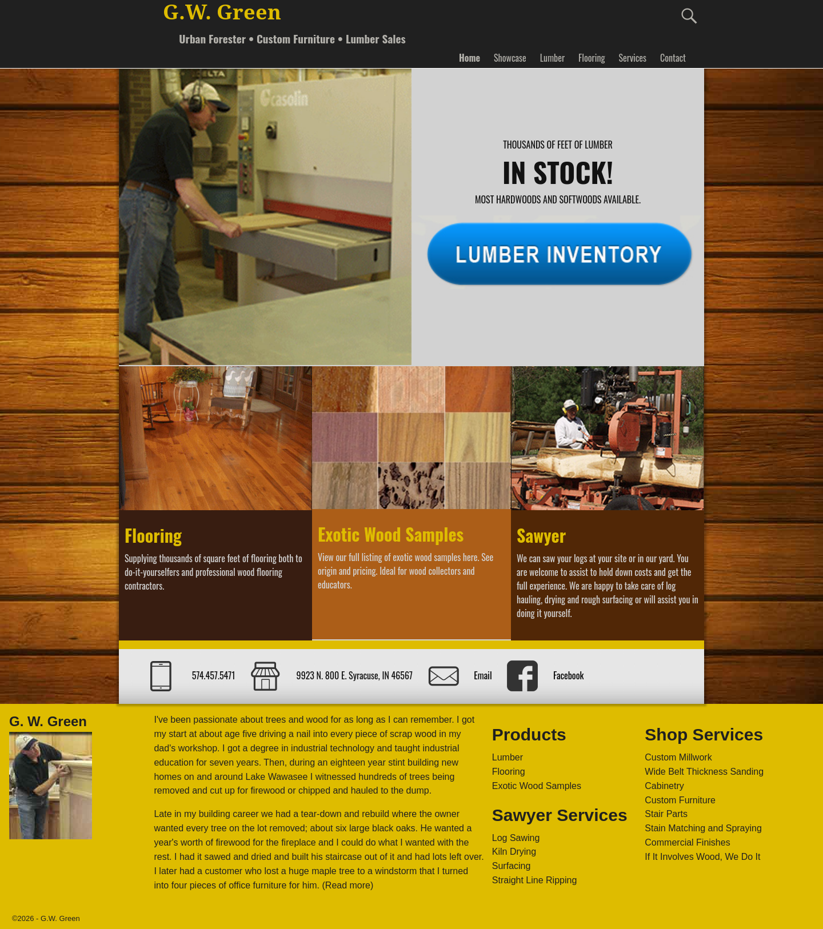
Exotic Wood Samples (391, 534)
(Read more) (348, 885)
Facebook (568, 675)
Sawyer (541, 535)
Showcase (510, 58)
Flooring (591, 58)
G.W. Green (222, 12)
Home (469, 58)
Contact (673, 58)
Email (483, 675)
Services (632, 58)
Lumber (552, 58)
